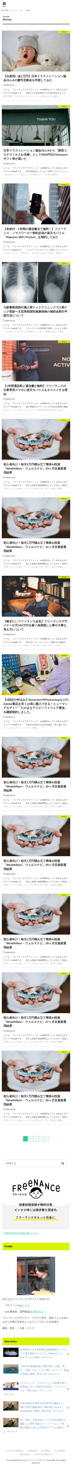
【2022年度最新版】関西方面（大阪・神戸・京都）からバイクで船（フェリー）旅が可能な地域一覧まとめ (34, 1370)
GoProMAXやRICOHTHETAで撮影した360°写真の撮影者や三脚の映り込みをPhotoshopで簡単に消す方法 (33, 1407)
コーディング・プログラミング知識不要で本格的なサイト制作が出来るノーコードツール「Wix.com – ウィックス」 (34, 1388)
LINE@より (38, 1311)
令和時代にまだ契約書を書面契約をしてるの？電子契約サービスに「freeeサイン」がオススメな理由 (34, 1353)
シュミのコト (59, 1451)
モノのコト (46, 1451)
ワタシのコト (25, 1454)
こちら (25, 1305)
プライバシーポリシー (43, 1454)
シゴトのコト (32, 1451)
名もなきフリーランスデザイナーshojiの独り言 (36, 7)
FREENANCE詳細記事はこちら (21, 1233)
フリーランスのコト (15, 1451)
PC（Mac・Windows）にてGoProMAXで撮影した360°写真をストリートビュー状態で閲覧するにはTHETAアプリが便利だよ (34, 1425)
